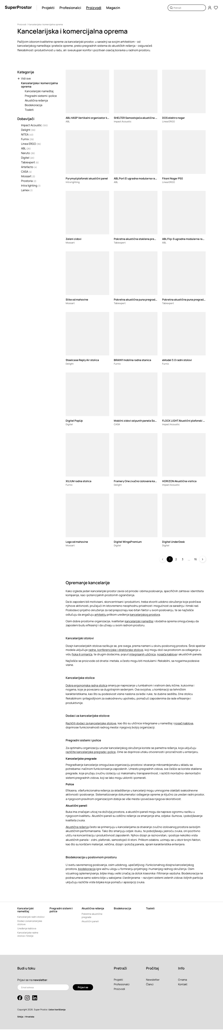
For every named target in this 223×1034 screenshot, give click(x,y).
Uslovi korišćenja (57, 1014)
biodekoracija (87, 869)
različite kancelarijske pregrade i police (91, 752)
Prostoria (28, 181)
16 (195, 559)
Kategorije (25, 72)
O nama (183, 984)
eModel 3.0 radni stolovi (178, 360)
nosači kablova (183, 723)
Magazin (114, 7)
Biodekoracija (33, 105)
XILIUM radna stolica (79, 481)
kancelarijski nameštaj (139, 621)
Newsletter (153, 984)
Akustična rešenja (36, 100)
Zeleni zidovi (74, 239)
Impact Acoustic (34, 125)
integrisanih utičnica (142, 654)
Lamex (27, 190)
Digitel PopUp (75, 420)
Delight (28, 130)
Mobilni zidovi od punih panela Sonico (139, 420)
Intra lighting (31, 185)
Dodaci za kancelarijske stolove (30, 926)
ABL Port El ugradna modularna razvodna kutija (144, 178)
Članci (150, 989)
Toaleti (29, 110)
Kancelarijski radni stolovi (27, 919)
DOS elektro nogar (174, 118)
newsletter (40, 984)
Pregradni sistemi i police (41, 96)
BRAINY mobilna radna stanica (134, 360)
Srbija (20, 1021)
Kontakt (183, 989)
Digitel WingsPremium (129, 542)
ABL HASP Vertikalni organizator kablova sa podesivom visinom (107, 118)
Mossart (28, 176)
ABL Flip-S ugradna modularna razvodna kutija (192, 239)
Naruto (28, 153)
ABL (26, 148)
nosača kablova (167, 654)
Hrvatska (30, 1021)
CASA (26, 171)
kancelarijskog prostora (145, 614)
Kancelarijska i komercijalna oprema (46, 24)
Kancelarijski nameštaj (39, 91)
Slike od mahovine (78, 299)
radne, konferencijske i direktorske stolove (115, 650)
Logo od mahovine (78, 542)
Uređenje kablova (27, 932)
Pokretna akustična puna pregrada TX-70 (189, 299)
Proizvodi (94, 7)
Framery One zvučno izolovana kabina (139, 481)
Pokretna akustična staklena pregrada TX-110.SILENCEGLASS (154, 239)
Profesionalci (71, 7)
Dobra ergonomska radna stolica (86, 685)
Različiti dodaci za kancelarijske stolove (91, 723)
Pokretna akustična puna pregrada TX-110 (141, 299)
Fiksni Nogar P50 (173, 178)
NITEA (27, 134)
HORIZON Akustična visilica (180, 481)
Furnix (27, 139)
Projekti (49, 7)
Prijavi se (82, 992)
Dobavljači (25, 118)
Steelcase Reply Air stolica (84, 360)
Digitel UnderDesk (174, 542)
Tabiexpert (30, 162)
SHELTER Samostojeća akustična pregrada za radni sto (150, 118)
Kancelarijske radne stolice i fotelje (28, 938)
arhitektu (100, 614)
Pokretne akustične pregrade (93, 915)
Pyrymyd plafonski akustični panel (88, 178)
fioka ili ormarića (82, 654)
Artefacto (29, 167)
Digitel (27, 157)
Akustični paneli (91, 922)
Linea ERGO (31, 144)
